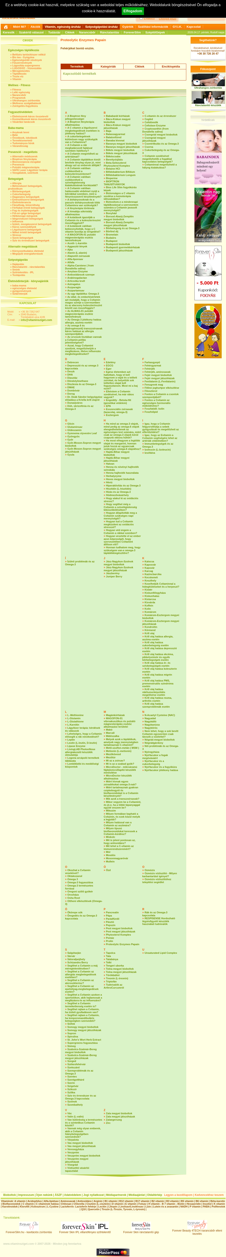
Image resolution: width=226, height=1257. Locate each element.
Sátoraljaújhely (76, 959)
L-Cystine (52, 1206)
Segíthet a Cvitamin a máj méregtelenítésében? (81, 967)
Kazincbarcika (153, 574)
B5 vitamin (187, 1201)
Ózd (108, 870)
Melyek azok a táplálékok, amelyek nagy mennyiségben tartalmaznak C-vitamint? (121, 742)
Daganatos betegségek (26, 196)
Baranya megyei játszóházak (123, 146)
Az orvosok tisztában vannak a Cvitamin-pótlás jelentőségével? (83, 340)
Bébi (15, 135)
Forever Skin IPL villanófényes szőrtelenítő (85, 1231)
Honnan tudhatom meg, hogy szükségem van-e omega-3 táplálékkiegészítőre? (122, 550)
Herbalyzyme (114, 476)
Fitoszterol (151, 391)
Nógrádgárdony (154, 742)
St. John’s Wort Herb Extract (84, 1039)
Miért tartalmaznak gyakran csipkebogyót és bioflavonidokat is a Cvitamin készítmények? (121, 791)
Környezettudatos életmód (28, 251)
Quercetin (93, 1209)
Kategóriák (108, 66)
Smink (16, 269)
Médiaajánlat (137, 1195)
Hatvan (110, 463)
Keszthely (150, 580)
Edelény (111, 362)
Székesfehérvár (76, 1064)
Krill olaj (149, 633)
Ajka (70, 249)
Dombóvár (73, 390)
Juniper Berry (114, 576)
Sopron (71, 1033)
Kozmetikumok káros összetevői (31, 119)
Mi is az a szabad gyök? (120, 763)
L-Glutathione (75, 721)
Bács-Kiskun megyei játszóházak (117, 126)
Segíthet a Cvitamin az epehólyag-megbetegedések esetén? (82, 989)
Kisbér (148, 589)
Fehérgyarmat (153, 365)
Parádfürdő (112, 918)
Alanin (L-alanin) (77, 252)
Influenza (17, 221)
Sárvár (71, 956)
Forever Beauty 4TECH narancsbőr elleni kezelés (197, 1231)
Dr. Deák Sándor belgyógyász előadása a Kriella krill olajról (83, 398)
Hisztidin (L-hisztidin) (118, 488)
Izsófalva (150, 452)
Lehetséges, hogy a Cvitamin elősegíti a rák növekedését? (83, 735)
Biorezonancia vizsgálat (26, 161)
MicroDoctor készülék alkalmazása (118, 777)
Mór (108, 852)
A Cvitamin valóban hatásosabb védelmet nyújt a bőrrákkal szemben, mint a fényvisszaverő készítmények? (83, 192)
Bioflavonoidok (11, 1203)
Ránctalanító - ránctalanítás (28, 266)
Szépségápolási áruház (101, 26)
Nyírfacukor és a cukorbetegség (153, 762)
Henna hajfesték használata (122, 472)
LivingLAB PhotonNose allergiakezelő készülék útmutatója (80, 752)
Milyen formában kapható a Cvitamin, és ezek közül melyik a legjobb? (122, 816)
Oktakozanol (74, 876)
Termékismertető (22, 140)
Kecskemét (151, 577)
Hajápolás (18, 264)
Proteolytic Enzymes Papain (122, 944)
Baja (108, 131)
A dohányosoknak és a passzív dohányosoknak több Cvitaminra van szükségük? (82, 202)
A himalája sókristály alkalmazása (78, 213)
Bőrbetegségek (21, 191)
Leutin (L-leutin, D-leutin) (82, 742)
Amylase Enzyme (77, 271)
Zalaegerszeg (114, 1119)
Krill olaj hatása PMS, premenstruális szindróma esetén (158, 683)
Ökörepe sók (75, 912)
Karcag (149, 571)
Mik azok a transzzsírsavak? (122, 798)
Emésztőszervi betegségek (28, 199)
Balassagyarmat (115, 134)
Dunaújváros (75, 402)
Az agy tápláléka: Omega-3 (83, 293)
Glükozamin (74, 430)
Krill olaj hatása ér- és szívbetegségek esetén (156, 664)
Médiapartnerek (116, 1195)
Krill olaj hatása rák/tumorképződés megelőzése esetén (153, 692)
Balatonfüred (114, 137)
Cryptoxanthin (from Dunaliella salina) (155, 130)
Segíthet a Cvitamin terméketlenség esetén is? (81, 1005)
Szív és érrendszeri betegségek (30, 240)
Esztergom (112, 415)
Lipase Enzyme (76, 746)
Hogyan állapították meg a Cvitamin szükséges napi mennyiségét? (120, 515)
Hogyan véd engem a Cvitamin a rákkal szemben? (120, 531)
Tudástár (54, 32)
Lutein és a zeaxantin (165, 1206)
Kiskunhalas (152, 596)
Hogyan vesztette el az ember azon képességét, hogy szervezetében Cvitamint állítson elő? (122, 540)
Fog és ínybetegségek (25, 210)
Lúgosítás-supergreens (26, 65)
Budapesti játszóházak (119, 250)
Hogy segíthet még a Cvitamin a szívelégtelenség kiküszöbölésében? (120, 507)
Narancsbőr (87, 32)
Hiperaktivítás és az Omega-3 (123, 485)
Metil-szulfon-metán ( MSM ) (122, 747)
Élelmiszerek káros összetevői (30, 116)
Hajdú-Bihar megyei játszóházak (116, 459)
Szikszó (72, 1089)
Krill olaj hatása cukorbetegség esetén (155, 644)
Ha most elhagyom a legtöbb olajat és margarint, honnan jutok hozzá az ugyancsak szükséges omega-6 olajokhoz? (122, 444)
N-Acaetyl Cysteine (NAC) (160, 715)
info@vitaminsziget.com (36, 320)
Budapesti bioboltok (118, 244)
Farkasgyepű (152, 362)
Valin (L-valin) (75, 1116)
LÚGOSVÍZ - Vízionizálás (26, 68)
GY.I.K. (177, 26)
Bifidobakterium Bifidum (120, 171)
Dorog (71, 393)
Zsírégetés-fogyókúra (25, 106)
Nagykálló (150, 721)
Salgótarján (74, 953)
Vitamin (16, 79)
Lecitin (102, 1206)
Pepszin (111, 925)
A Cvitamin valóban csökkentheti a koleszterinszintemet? (78, 171)
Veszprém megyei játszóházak (76, 1160)
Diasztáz (72, 377)
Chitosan (66, 1203)
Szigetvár (73, 1086)
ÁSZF (58, 1195)
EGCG (109, 365)
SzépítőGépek (155, 32)
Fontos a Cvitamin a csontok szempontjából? (160, 395)
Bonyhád (111, 213)
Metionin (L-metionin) (119, 751)
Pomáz (110, 937)
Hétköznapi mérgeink (24, 216)
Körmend (150, 630)
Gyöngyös (73, 436)
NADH (184, 1206)
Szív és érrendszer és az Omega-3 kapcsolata (80, 1097)
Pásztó (110, 922)
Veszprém (73, 1152)
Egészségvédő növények (27, 60)
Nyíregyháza (152, 752)
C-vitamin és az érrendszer (160, 116)
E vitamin (130, 1203)
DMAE (71, 387)
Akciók (35, 26)
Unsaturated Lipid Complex (161, 953)
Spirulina (72, 1036)
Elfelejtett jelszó (167, 18)
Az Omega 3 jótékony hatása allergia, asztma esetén (83, 321)
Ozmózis (150, 870)
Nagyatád (150, 718)
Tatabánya (112, 959)
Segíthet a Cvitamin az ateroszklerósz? (79, 981)
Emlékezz (149, 18)
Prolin (109, 941)
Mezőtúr (111, 757)
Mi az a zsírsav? (115, 760)
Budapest (111, 241)
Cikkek (70, 32)
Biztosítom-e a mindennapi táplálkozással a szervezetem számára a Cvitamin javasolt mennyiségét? (121, 206)
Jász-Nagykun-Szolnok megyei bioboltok (118, 563)
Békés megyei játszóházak (121, 153)
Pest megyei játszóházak (120, 931)
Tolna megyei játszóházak (121, 972)
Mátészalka (112, 736)
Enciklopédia (171, 66)
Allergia (16, 183)
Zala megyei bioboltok (119, 1113)
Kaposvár (150, 564)
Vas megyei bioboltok (80, 1143)
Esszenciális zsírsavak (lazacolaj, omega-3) (118, 410)
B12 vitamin (126, 1201)
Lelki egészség (21, 92)
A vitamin (19, 1201)
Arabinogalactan (77, 277)
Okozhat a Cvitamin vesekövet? (78, 871)
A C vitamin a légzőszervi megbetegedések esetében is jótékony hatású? (82, 130)
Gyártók (127, 26)
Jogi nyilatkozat (93, 1195)
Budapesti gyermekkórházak (123, 247)
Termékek (77, 66)
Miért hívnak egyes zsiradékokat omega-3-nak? (120, 783)
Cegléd (149, 119)
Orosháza (73, 894)
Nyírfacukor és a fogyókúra (161, 767)
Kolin (148, 608)
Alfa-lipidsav (51, 1201)
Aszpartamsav (75, 290)
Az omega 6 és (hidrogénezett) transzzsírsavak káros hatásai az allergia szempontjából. (83, 329)
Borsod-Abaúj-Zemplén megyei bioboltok (119, 218)
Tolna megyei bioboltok (120, 968)
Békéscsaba (113, 156)
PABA (206, 1206)
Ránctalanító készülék (208, 105)
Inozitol (207, 1203)
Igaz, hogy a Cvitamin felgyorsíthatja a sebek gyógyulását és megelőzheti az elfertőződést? (160, 427)
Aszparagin (74, 287)
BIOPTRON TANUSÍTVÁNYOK (114, 183)
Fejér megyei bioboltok (158, 375)
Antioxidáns (84, 1201)
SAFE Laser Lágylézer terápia (29, 170)
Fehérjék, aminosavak (158, 372)
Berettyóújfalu (114, 159)
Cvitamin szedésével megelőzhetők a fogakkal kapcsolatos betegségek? (157, 159)
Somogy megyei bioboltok (83, 1027)
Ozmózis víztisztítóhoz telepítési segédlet (156, 881)
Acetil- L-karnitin (77, 243)
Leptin (71, 739)
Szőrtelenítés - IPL (23, 272)
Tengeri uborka (115, 965)
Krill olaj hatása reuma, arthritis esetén (157, 699)
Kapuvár (150, 567)
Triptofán (111, 981)
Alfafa (71, 262)
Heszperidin (194, 1203)
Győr (70, 439)
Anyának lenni (20, 132)
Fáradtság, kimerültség (26, 205)
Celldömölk (151, 122)
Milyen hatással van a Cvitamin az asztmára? (118, 824)
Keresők (9, 32)
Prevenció (18, 164)
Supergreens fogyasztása (82, 1043)
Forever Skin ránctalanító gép (141, 1231)
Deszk (71, 371)
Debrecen (73, 362)
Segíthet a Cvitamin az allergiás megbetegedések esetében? (80, 974)
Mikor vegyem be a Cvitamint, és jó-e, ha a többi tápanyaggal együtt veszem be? (122, 805)
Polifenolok (218, 1206)
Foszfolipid (151, 412)
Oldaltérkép (154, 1195)
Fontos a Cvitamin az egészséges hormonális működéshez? (156, 403)
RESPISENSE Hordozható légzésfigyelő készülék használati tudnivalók (158, 921)
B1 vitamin (110, 1201)
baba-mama (19, 285)
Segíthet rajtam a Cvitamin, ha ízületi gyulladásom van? (82, 1011)
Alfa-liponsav (75, 259)
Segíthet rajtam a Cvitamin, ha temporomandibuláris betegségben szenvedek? (82, 1018)
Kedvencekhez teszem (209, 1195)
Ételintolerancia (21, 202)
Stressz (16, 235)
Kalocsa (149, 561)
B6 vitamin (202, 1201)
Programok (18, 97)
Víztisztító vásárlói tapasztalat (77, 1169)
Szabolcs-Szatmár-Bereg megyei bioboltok (81, 1051)
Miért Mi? (19, 26)
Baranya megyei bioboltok (121, 143)
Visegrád (72, 1164)
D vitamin (117, 1203)
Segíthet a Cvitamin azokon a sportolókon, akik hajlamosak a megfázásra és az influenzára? (83, 997)
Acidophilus (34, 1201)
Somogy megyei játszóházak (84, 1030)
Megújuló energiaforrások (27, 253)
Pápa (109, 915)
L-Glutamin (74, 718)
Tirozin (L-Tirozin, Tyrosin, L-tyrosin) (123, 1209)
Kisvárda (150, 602)
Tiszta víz (17, 76)
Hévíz (109, 482)
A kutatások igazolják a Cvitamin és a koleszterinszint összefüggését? (83, 220)
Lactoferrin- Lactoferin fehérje (78, 1206)
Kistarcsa (150, 599)
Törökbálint (113, 975)
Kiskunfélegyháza (155, 592)
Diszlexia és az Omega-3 (81, 384)
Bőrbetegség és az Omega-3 (122, 228)
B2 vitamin (157, 1201)
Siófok (71, 1023)
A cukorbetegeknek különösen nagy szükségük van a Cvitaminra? (81, 139)
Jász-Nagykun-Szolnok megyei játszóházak (118, 569)
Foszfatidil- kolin (154, 408)
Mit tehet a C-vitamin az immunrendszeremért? (119, 847)
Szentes (72, 1076)
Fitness (16, 89)
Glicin (71, 423)
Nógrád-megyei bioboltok (160, 739)
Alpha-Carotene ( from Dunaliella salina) (79, 267)
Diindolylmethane (77, 381)
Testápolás (18, 275)
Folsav (142, 1203)
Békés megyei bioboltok (120, 150)
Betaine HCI (113, 168)
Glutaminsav (74, 427)
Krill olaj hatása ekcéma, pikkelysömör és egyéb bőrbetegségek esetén (158, 657)
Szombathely (75, 1104)
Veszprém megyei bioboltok (83, 1155)
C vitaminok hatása (47, 1203)
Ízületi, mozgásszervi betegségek (32, 224)
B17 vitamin (142, 1201)
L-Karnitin (73, 724)
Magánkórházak (115, 715)
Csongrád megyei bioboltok (161, 134)
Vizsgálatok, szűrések (25, 172)
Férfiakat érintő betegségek (28, 207)
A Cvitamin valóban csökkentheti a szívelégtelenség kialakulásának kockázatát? (81, 181)
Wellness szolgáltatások (26, 103)
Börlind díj (112, 231)
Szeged (71, 1061)
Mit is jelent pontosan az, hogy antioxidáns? (120, 841)
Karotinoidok (10, 1206)
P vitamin (195, 1206)
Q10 (83, 1209)
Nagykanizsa (152, 724)
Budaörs (111, 237)
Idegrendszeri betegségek (27, 218)
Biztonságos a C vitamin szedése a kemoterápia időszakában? (119, 196)
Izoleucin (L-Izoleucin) (158, 449)
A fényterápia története (80, 208)
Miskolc (110, 837)
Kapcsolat (194, 26)
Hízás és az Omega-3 (118, 492)
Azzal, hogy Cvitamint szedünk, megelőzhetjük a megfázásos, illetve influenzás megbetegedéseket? (83, 349)
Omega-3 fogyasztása (80, 882)
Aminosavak (68, 1201)
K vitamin (219, 1203)
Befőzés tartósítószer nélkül (28, 54)
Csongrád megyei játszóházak (154, 139)
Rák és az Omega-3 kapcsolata (154, 914)
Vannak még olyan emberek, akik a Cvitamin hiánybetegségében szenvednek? (83, 1132)
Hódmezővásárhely (117, 495)
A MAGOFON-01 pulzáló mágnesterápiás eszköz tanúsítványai (80, 237)
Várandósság (20, 146)
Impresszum (26, 1195)
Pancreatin (112, 912)
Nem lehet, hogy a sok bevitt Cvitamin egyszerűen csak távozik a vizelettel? (160, 734)
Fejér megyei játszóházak (160, 378)
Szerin (71, 1083)
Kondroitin (151, 627)
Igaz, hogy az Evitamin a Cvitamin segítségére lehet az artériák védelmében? (159, 438)
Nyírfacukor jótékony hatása (161, 770)
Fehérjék (150, 368)
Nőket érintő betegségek (26, 232)
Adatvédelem (72, 1195)
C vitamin (28, 1203)
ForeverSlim (132, 32)
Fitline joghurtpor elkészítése (162, 387)
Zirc (108, 1123)
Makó (109, 729)
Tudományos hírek (23, 143)
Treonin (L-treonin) (117, 978)
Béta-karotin (217, 1201)
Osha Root (73, 897)
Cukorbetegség (21, 194)
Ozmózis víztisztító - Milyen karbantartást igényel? (159, 875)
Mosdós (111, 855)
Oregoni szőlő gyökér (80, 891)
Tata (108, 956)
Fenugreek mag (154, 384)
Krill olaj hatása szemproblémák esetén (156, 705)
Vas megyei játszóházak (81, 1146)
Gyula (71, 454)
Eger (109, 368)
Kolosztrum (38, 1206)
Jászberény (113, 573)
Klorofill (24, 1206)
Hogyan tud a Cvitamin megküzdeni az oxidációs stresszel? (119, 524)
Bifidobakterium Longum (121, 175)
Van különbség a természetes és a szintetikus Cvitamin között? (83, 1122)
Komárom (150, 612)
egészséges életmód (24, 288)
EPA (108, 406)
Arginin (98, 1201)
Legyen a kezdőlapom (178, 1195)
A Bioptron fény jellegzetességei (75, 117)
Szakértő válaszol (31, 32)
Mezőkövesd (113, 754)
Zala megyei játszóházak (120, 1116)
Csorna (149, 146)
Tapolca (110, 953)
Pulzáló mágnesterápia (25, 167)
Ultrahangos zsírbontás (26, 100)
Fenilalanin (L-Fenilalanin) (160, 381)
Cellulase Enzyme (155, 125)
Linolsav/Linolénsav (131, 1206)
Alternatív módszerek (24, 156)
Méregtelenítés (21, 71)
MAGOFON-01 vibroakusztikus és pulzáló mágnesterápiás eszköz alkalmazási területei (119, 722)
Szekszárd (73, 1067)
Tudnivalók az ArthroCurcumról (114, 986)
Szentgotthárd (75, 1079)
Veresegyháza (75, 1149)
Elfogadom (133, 11)
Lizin (148, 1206)
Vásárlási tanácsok (23, 121)
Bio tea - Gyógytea (23, 57)
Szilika (71, 1092)
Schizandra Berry (77, 962)
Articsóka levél (76, 281)
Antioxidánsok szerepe (81, 274)
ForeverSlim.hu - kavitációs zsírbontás (29, 1231)
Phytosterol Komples (118, 934)
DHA (70, 374)
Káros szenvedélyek (24, 226)
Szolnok (72, 1101)
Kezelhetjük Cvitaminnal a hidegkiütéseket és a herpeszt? (160, 585)
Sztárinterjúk (19, 293)
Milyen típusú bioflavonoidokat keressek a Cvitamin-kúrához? (120, 831)
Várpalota (73, 1139)
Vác (69, 1113)
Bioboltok (9, 1195)
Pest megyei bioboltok (119, 928)
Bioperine (112, 178)
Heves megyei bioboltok (120, 479)
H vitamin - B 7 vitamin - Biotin (167, 1203)
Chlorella (79, 1203)
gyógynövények (21, 291)
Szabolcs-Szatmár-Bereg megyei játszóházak (81, 1056)
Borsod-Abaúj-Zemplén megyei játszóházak (119, 224)
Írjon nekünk (44, 1195)
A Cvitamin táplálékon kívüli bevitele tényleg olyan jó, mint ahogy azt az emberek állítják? (83, 162)
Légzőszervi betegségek (26, 229)
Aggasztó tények (77, 246)
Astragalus (73, 284)
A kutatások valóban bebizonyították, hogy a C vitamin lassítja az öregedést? (83, 229)
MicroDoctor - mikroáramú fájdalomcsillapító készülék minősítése (120, 770)
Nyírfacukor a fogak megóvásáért (155, 756)
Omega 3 (72, 879)
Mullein (110, 861)
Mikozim (111, 810)
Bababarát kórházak (118, 116)
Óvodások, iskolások (24, 137)
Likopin (112, 1206)
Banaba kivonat (115, 140)
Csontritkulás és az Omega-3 (162, 143)
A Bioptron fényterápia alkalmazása (79, 123)
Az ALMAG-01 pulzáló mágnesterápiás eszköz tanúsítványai (79, 314)
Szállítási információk (153, 26)
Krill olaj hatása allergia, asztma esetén (157, 638)
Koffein (149, 605)
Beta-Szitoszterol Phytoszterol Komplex (117, 164)
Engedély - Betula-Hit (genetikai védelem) (117, 401)
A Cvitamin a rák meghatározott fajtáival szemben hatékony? (78, 148)
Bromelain (112, 234)
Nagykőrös (151, 727)
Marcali (110, 732)
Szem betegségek (22, 237)
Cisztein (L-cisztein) (98, 1203)
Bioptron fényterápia (24, 159)
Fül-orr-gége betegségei (26, 213)
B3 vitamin (172, 1201)
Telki (109, 962)
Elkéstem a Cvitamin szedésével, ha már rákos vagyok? (119, 394)
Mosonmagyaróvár (117, 858)
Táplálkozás (19, 73)
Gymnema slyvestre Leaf (82, 433)
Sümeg (71, 1046)
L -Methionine (75, 715)
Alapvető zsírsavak (78, 256)
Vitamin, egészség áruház (63, 26)
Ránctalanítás (109, 32)
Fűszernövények (22, 62)
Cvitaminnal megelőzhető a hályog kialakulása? (159, 166)
